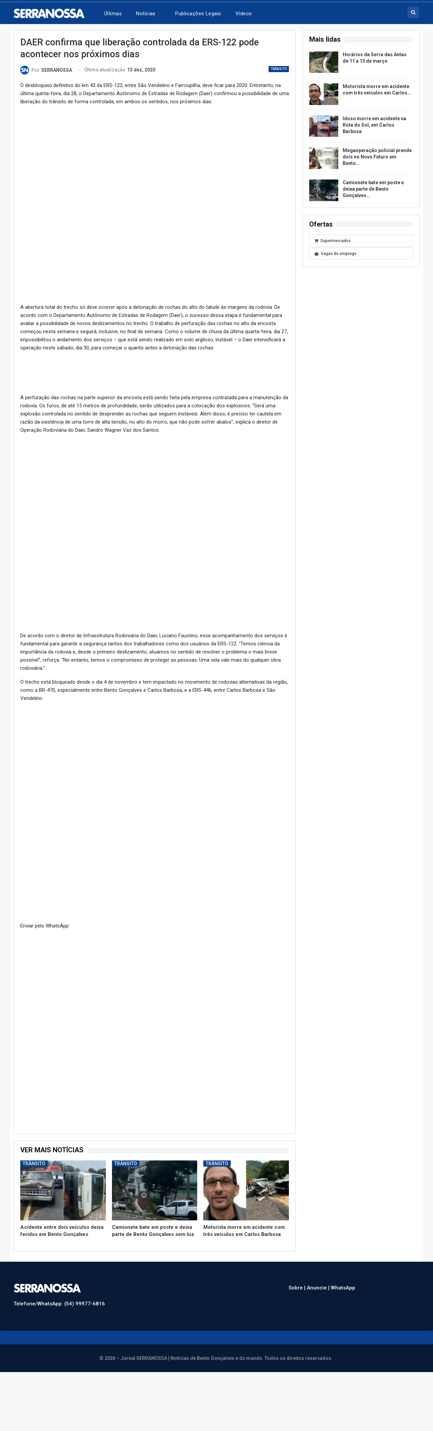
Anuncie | (319, 1288)
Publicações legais (198, 13)
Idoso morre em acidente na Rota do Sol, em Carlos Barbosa (374, 125)
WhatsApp (343, 1288)
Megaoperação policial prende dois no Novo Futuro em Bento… (377, 157)
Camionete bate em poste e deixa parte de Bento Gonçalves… (373, 189)
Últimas (113, 13)
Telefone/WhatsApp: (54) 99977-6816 (59, 1304)
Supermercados (333, 240)
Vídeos (243, 13)
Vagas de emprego (336, 253)
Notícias (146, 13)
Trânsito (279, 69)
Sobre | (298, 1288)
